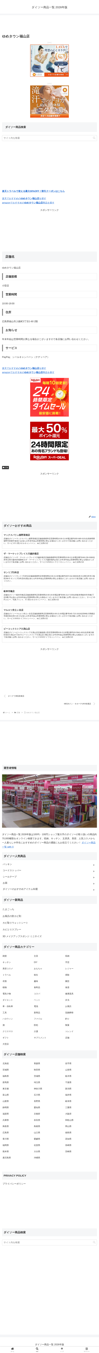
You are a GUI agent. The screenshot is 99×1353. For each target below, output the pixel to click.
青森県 (37, 1065)
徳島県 (68, 1133)
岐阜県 (68, 1102)
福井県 (68, 1096)
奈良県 (37, 1121)
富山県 (6, 1096)
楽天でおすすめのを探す (24, 198)
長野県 (37, 1102)
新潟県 (68, 1090)
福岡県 (6, 1146)
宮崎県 (68, 1152)
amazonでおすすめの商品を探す (28, 202)
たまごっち (8, 910)
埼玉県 (37, 1083)
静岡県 (6, 1108)
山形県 (68, 1071)
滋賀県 (6, 1115)
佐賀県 (37, 1146)
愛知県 (37, 1108)
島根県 (37, 1127)
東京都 (6, 1090)
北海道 (6, 1065)
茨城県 (37, 1077)
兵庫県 (6, 1121)
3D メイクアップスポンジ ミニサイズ (22, 937)
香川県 (6, 1140)
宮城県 (6, 1071)
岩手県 (68, 1065)
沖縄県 (37, 1159)
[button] (94, 138)
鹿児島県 (7, 1159)
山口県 (37, 1133)
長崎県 (68, 1146)
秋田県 (37, 1071)
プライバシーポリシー (14, 1184)
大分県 (37, 1152)
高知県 (68, 1140)
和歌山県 (69, 1121)
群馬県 (6, 1083)
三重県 (68, 1108)
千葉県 (68, 1083)
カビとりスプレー (12, 930)
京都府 (37, 1115)
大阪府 (68, 1115)
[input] (49, 138)
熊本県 (6, 1152)
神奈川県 (38, 1090)
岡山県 (68, 1127)
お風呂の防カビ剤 (12, 917)
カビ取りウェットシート (15, 924)
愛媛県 (37, 1140)
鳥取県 (6, 1127)
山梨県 (6, 1102)
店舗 (5, 467)
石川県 (37, 1096)
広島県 (6, 1133)
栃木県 (68, 1077)
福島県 (6, 1077)
